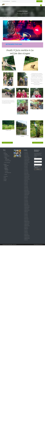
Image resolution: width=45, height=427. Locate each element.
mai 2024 (25, 184)
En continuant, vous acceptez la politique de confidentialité (37, 167)
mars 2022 (25, 217)
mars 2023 (25, 201)
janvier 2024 (26, 190)
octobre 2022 (26, 208)
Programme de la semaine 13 (7, 142)
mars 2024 (25, 187)
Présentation (5, 153)
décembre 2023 (26, 191)
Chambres (6, 171)
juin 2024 (25, 183)
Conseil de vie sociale (8, 160)
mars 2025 (25, 170)
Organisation (6, 154)
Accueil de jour (6, 176)
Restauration (6, 169)
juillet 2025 (25, 164)
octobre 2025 (26, 160)
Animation (5, 174)
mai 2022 (25, 214)
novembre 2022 (26, 207)
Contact (5, 177)
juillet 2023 (25, 197)
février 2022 (25, 218)
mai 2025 (25, 167)
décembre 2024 (26, 174)
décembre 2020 (26, 235)
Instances (5, 157)
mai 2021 (25, 231)
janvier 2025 (26, 173)
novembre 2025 (26, 159)
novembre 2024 (26, 176)
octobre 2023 (26, 194)
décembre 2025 (26, 157)
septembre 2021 (26, 225)
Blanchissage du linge (8, 172)
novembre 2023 (26, 193)
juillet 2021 (25, 228)
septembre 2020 (26, 238)
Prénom (35, 157)
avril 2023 (25, 200)
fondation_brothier (25, 13)
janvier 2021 (26, 234)
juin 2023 (25, 198)
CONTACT (39, 1)
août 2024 (25, 180)
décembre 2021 (26, 221)
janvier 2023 (26, 204)
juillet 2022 (25, 211)
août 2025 (25, 163)
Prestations (5, 164)
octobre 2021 (26, 224)
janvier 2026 (26, 156)
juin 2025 (25, 166)
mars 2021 (25, 232)
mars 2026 (25, 153)
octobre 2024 (26, 177)
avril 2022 (25, 215)
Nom (34, 160)
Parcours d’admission (7, 162)
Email (35, 163)
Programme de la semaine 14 (37, 142)
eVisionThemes (40, 244)
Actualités (5, 180)
